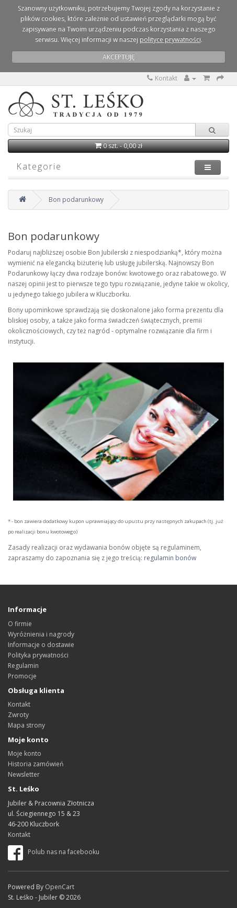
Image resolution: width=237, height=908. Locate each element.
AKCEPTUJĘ (119, 56)
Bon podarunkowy (76, 199)
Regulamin (23, 665)
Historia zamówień (35, 763)
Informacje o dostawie (41, 644)
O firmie (20, 623)
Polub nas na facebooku (53, 851)
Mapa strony (26, 725)
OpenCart (59, 886)
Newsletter (24, 774)
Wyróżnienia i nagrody (41, 634)
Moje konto (24, 753)
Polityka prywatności (38, 655)
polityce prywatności (170, 39)
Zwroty (18, 714)
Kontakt (162, 78)
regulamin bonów (170, 557)
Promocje (22, 676)
